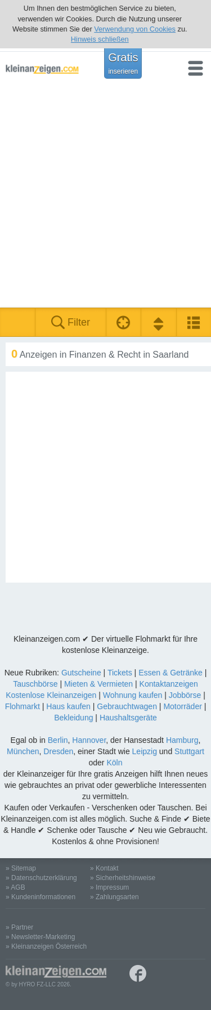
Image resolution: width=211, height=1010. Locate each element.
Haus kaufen (68, 706)
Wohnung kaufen (133, 695)
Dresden (58, 751)
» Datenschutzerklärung (41, 878)
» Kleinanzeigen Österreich (46, 946)
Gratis (123, 63)
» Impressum (109, 887)
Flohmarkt (22, 706)
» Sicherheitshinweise (122, 878)
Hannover (89, 740)
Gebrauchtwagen (127, 706)
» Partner (19, 927)
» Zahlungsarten (114, 897)
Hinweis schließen (100, 39)
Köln (114, 762)
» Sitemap (21, 868)
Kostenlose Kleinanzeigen (51, 695)
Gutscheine (81, 672)
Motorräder (182, 706)
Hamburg (182, 740)
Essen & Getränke (170, 672)
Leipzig (144, 751)
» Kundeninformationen (40, 897)
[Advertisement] (105, 196)
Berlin (58, 740)
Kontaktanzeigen (169, 683)
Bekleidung (73, 717)
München (23, 751)
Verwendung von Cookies (135, 29)
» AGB (15, 887)
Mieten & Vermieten (98, 683)
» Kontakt (104, 868)
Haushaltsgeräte (128, 717)
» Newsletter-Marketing (40, 937)
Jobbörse (185, 695)
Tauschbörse (35, 683)
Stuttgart (189, 751)
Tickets (119, 672)
